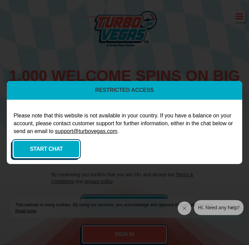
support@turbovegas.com (86, 131)
